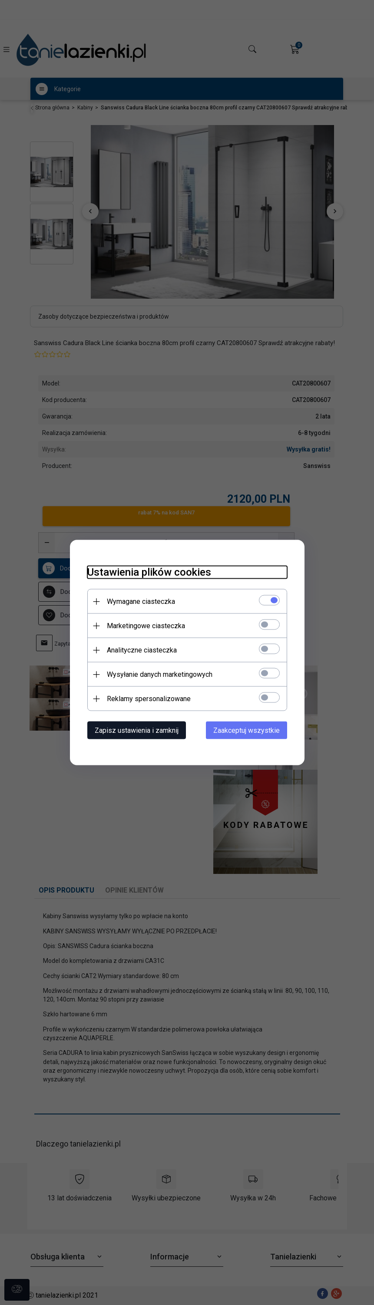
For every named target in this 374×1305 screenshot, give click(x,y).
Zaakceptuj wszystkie (246, 730)
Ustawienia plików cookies (149, 572)
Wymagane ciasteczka (141, 601)
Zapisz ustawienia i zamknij (137, 730)
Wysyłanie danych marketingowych (159, 674)
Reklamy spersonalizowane (149, 699)
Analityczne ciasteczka (142, 650)
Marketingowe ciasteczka (146, 626)
